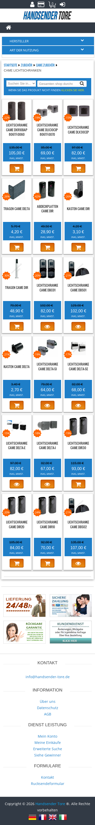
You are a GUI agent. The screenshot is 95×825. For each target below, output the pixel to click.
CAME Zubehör (45, 65)
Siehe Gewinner (47, 755)
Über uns (47, 701)
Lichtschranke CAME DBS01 (78, 287)
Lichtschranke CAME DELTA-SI (47, 366)
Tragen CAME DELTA (17, 208)
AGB (47, 714)
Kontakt (47, 777)
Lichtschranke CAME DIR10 (47, 524)
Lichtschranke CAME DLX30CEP (78, 130)
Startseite (11, 65)
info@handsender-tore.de (48, 676)
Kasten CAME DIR (78, 208)
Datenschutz (47, 707)
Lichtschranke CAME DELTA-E (16, 445)
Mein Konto (47, 736)
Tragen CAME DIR (16, 287)
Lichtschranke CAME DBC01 (47, 287)
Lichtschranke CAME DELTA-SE (78, 366)
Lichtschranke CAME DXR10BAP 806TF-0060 (16, 129)
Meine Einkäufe (47, 742)
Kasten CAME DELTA (17, 366)
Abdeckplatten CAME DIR (47, 209)
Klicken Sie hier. (73, 90)
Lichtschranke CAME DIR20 (16, 524)
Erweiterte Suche (47, 748)
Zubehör (27, 65)
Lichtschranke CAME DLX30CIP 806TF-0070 (47, 129)
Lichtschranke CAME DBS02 (78, 524)
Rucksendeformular (47, 783)
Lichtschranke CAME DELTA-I (47, 445)
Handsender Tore (50, 803)
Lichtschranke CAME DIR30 (78, 445)
